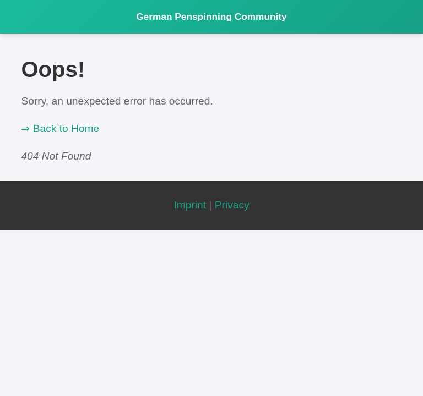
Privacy (232, 205)
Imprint (189, 205)
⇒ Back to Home (60, 128)
